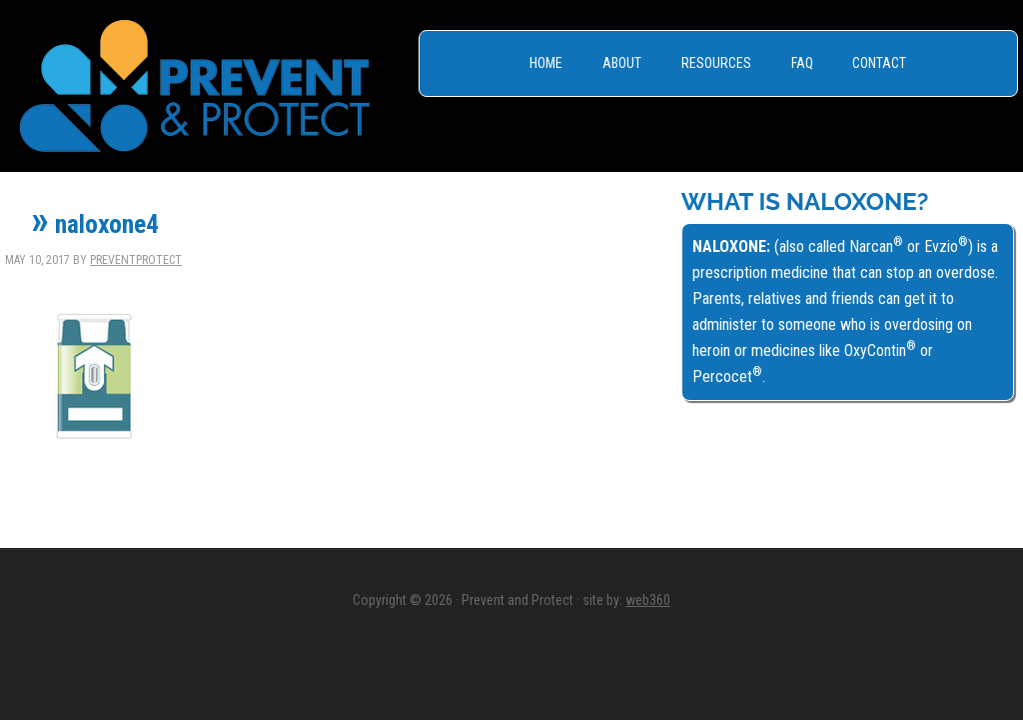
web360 (647, 600)
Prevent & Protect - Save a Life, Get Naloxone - (195, 86)
